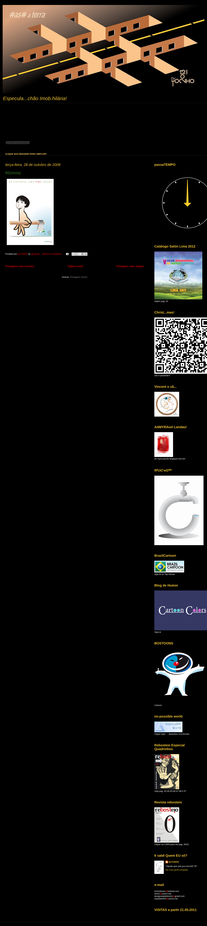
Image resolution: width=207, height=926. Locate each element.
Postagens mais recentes (19, 266)
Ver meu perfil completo (176, 870)
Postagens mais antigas (130, 266)
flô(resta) (13, 173)
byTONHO (174, 862)
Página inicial (75, 266)
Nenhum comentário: (52, 254)
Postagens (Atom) (78, 277)
